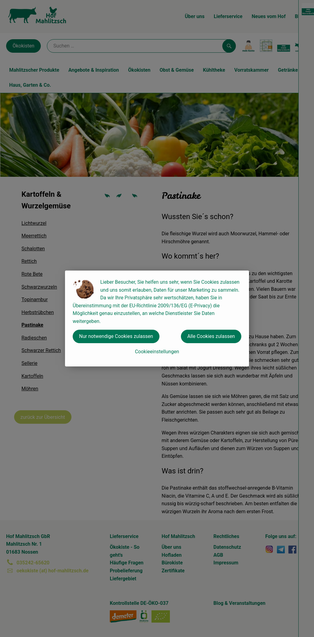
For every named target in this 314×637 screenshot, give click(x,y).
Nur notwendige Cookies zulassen (116, 336)
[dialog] (157, 318)
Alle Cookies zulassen (211, 336)
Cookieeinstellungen (157, 352)
